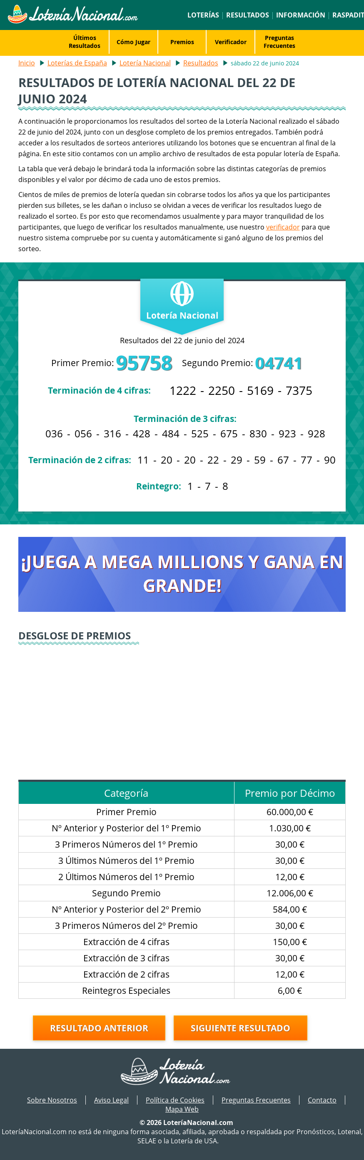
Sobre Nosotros (52, 1100)
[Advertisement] (182, 709)
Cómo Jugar (133, 42)
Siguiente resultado (240, 1028)
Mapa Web (182, 1109)
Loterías (203, 15)
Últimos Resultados (84, 42)
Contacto (322, 1100)
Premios (182, 42)
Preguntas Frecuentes (279, 42)
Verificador (231, 42)
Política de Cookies (175, 1100)
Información (300, 15)
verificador (283, 227)
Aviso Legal (111, 1100)
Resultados (247, 15)
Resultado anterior (99, 1028)
